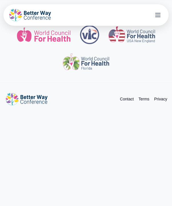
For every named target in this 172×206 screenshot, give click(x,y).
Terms (144, 99)
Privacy (160, 99)
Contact (127, 99)
